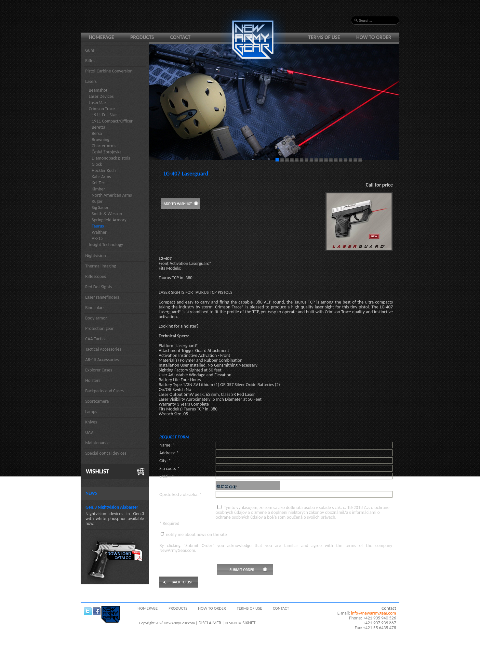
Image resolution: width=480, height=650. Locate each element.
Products (142, 37)
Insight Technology (106, 244)
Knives (91, 422)
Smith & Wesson (107, 213)
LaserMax (98, 102)
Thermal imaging (100, 266)
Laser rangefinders (102, 297)
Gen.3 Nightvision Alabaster (112, 507)
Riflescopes (95, 276)
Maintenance (97, 442)
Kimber (98, 189)
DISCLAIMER (209, 623)
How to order (374, 37)
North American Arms (112, 195)
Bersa (97, 133)
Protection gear (99, 328)
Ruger (97, 201)
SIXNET (249, 623)
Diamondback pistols (111, 158)
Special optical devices (106, 453)
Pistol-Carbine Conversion (109, 71)
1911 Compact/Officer (112, 121)
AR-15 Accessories (102, 359)
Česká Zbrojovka (107, 152)
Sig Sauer (100, 207)
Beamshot (98, 90)
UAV (89, 432)
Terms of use (324, 37)
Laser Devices (101, 96)
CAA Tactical (96, 338)
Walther (99, 232)
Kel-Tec (98, 183)
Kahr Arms (101, 176)
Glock (97, 164)
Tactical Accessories (103, 349)
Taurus (98, 226)
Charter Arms (104, 146)
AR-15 (97, 238)
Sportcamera (97, 401)
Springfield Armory (109, 220)
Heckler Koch (104, 170)
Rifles (90, 60)
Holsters (92, 380)
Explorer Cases (98, 370)
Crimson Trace (102, 108)
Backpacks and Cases (104, 390)
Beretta (98, 127)
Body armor (96, 318)
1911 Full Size (104, 115)
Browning (100, 139)
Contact (180, 37)
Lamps (91, 411)
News (91, 493)
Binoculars (94, 307)
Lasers (91, 81)
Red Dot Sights (98, 286)
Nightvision (95, 255)
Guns (90, 50)
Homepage (101, 37)
